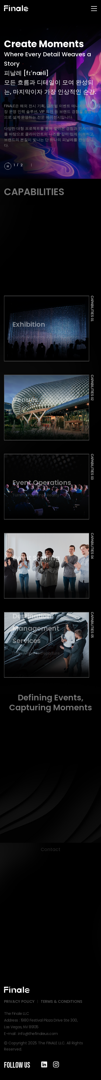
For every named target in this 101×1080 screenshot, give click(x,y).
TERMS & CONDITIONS (61, 1001)
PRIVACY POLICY (19, 1001)
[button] (28, 164)
